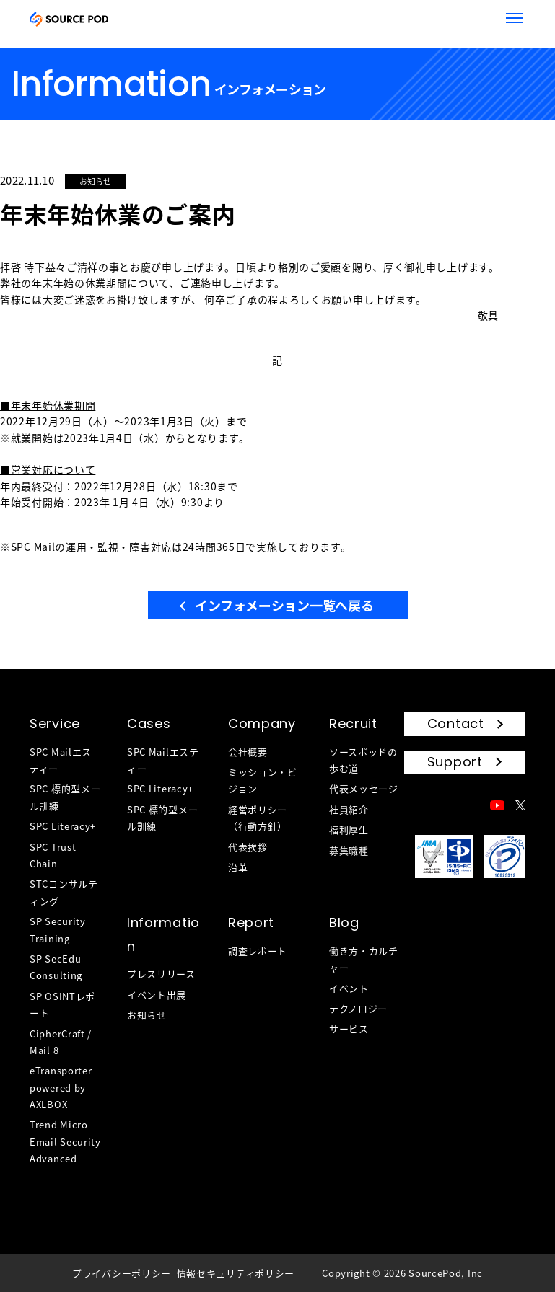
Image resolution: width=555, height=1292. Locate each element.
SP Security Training (58, 929)
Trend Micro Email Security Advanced (65, 1141)
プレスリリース (161, 974)
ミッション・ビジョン (262, 780)
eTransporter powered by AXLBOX (61, 1087)
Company (262, 723)
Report (251, 922)
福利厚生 (349, 829)
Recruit (353, 723)
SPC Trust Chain (53, 855)
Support (455, 762)
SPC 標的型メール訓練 (65, 797)
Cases (149, 723)
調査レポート (257, 950)
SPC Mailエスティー (61, 760)
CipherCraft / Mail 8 (61, 1042)
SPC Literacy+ (63, 826)
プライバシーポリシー (121, 1273)
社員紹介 (349, 809)
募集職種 (349, 850)
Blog (344, 922)
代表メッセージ (363, 788)
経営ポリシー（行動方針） (257, 817)
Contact (455, 723)
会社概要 (248, 751)
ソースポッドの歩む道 (363, 760)
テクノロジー (358, 1008)
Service (55, 723)
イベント (349, 988)
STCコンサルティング (64, 892)
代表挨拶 (248, 847)
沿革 (238, 867)
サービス (349, 1028)
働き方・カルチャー (363, 959)
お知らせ (147, 1015)
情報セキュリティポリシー (235, 1273)
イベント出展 (156, 994)
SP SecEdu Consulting (56, 967)
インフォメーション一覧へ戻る (284, 605)
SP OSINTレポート (62, 1004)
